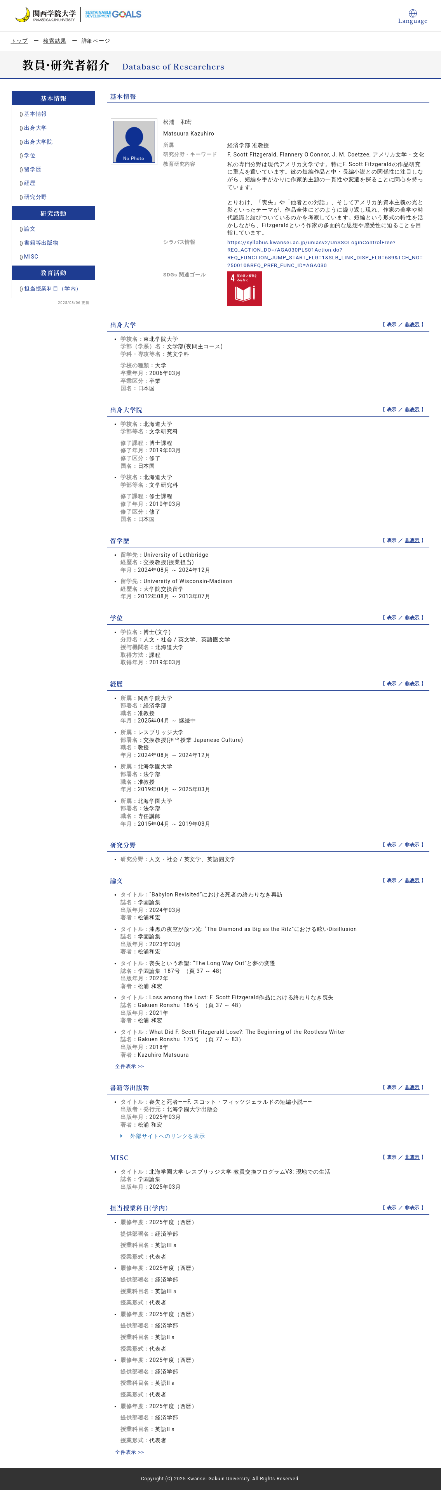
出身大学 (35, 128)
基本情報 (35, 114)
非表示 (412, 324)
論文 (30, 229)
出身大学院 (38, 142)
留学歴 (33, 169)
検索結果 (54, 41)
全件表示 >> (130, 1066)
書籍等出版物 (41, 243)
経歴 (30, 183)
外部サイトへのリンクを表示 (162, 1135)
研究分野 (35, 197)
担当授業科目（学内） (53, 288)
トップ (19, 41)
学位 (30, 155)
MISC (31, 257)
